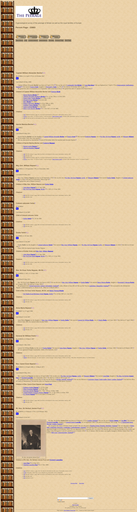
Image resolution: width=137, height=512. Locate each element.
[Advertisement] (75, 57)
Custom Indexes (33, 40)
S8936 (25, 357)
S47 (24, 114)
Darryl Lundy (75, 505)
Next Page (68, 40)
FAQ (25, 40)
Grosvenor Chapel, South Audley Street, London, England (105, 379)
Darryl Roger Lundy (57, 116)
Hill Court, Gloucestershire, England (62, 432)
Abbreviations (43, 40)
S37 (24, 471)
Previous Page (59, 40)
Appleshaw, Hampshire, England (98, 286)
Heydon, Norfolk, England (64, 379)
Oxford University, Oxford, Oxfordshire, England (43, 286)
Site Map (51, 40)
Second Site (72, 510)
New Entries (19, 40)
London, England (92, 420)
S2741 (25, 116)
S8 (24, 118)
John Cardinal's (67, 510)
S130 (25, 472)
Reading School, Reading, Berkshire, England (103, 425)
